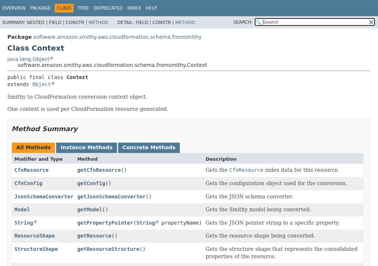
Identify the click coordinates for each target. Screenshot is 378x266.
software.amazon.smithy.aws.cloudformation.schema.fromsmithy (117, 37)
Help (151, 8)
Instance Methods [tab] (86, 147)
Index (134, 8)
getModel (89, 209)
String (23, 223)
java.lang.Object (28, 59)
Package (40, 8)
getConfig (91, 183)
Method (98, 22)
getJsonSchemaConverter (111, 197)
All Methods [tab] (33, 147)
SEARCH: (243, 22)
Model (22, 209)
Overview (14, 8)
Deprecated (108, 8)
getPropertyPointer (105, 223)
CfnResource (31, 170)
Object (41, 84)
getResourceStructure (108, 249)
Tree (83, 8)
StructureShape (36, 249)
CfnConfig (28, 183)
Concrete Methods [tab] (149, 147)
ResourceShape (34, 236)
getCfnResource (99, 170)
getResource (94, 236)
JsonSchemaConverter (43, 197)
